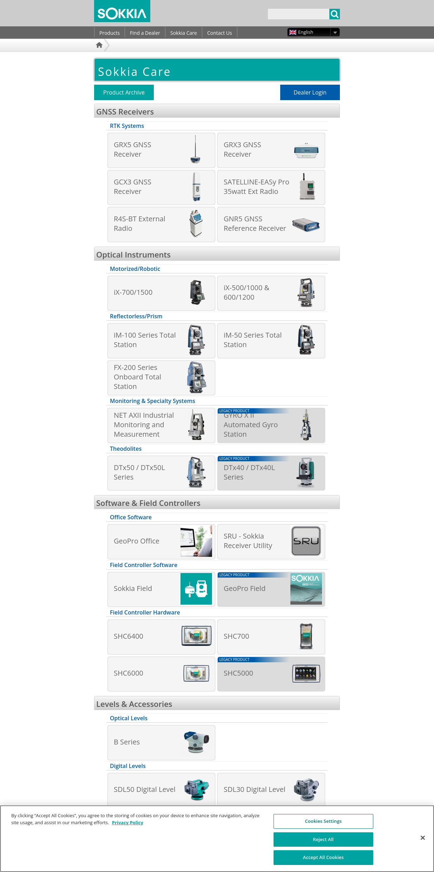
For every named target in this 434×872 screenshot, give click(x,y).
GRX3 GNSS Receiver (242, 149)
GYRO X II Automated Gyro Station (251, 424)
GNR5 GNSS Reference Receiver (255, 223)
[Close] (422, 841)
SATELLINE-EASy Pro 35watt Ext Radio (256, 186)
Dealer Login (310, 92)
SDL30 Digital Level (254, 789)
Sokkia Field (133, 588)
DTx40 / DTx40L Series (249, 472)
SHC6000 (128, 673)
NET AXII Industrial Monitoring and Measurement (144, 424)
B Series (127, 742)
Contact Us (219, 33)
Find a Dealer (145, 33)
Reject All (323, 842)
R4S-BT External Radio (139, 223)
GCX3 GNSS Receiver (132, 186)
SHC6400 (128, 636)
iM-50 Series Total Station (253, 339)
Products (109, 33)
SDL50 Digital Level (145, 789)
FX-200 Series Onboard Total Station (137, 377)
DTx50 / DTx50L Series (139, 472)
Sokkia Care (183, 33)
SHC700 (236, 636)
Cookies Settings (323, 824)
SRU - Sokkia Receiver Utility (248, 540)
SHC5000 (238, 673)
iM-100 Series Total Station (145, 339)
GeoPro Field (244, 588)
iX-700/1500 (133, 292)
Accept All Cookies (323, 861)
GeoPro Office (136, 541)
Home (100, 54)
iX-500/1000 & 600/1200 (246, 292)
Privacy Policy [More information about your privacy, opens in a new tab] (127, 825)
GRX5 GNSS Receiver (132, 149)
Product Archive (124, 92)
